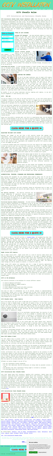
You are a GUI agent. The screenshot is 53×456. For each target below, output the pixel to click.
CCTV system (27, 23)
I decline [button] (35, 452)
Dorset (21, 433)
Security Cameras (46, 419)
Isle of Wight (22, 431)
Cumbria (7, 433)
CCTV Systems (12, 425)
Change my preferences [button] (42, 452)
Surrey (31, 433)
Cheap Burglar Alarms (20, 429)
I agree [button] (31, 452)
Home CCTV (34, 423)
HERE (32, 417)
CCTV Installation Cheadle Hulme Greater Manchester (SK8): (17, 19)
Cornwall (16, 433)
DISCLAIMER (49, 9)
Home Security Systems (25, 428)
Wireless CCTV (18, 419)
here (7, 388)
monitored (20, 358)
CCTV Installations (43, 423)
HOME (33, 9)
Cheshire (14, 431)
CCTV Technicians (16, 423)
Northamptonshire (31, 431)
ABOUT (40, 9)
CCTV (46, 66)
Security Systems (5, 422)
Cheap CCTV (14, 421)
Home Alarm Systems (32, 429)
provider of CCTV (42, 413)
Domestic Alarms (47, 428)
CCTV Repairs (38, 421)
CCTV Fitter (8, 426)
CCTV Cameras (36, 419)
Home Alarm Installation (7, 429)
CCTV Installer (9, 419)
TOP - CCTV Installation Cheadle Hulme (11, 435)
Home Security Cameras (45, 422)
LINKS (37, 9)
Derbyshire (45, 431)
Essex (39, 431)
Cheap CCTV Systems (38, 425)
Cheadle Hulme (30, 237)
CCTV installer (29, 393)
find (5, 374)
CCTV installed (33, 381)
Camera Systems (21, 425)
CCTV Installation (28, 426)
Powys (11, 433)
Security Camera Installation (26, 421)
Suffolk (26, 433)
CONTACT (44, 9)
